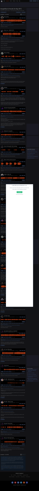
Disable (19, 192)
